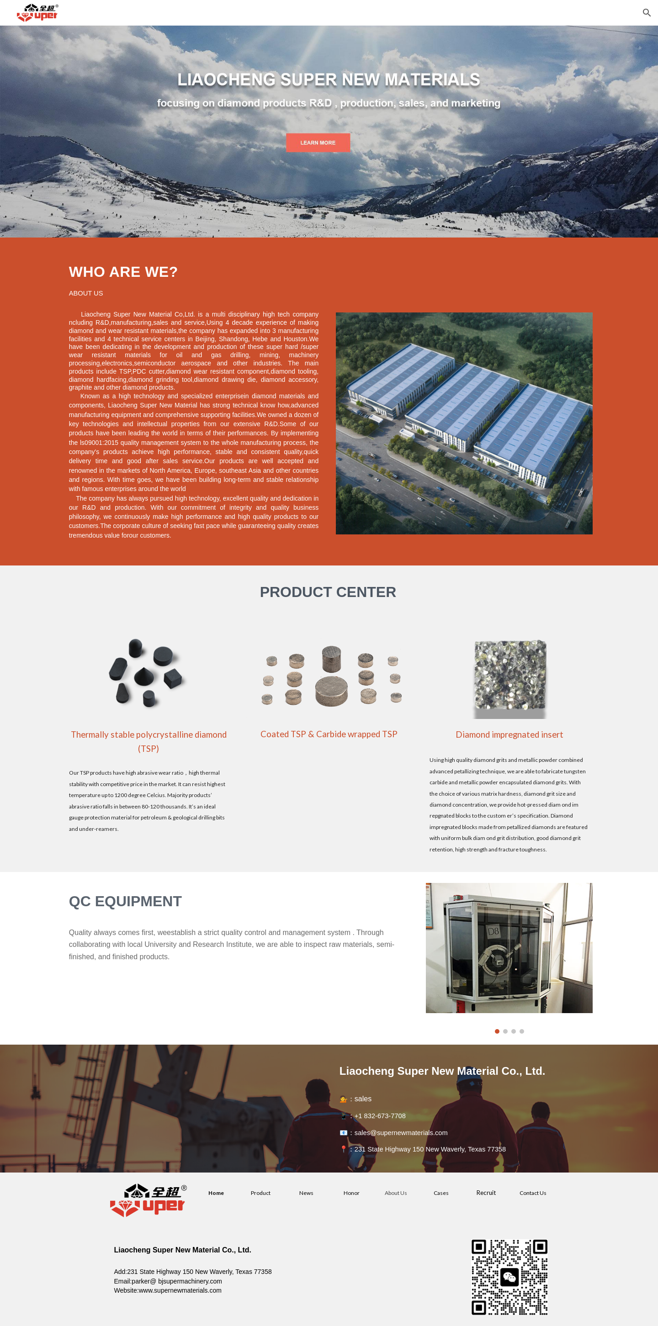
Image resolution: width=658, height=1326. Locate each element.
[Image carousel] (509, 958)
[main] (193, 276)
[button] (647, 13)
